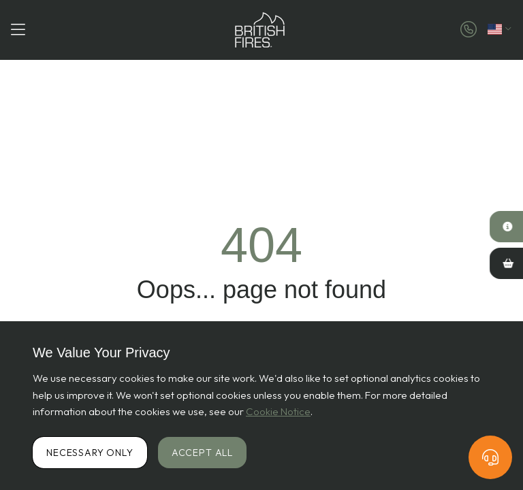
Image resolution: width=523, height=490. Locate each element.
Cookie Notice (278, 411)
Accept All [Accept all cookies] (202, 452)
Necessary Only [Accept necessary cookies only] (89, 452)
